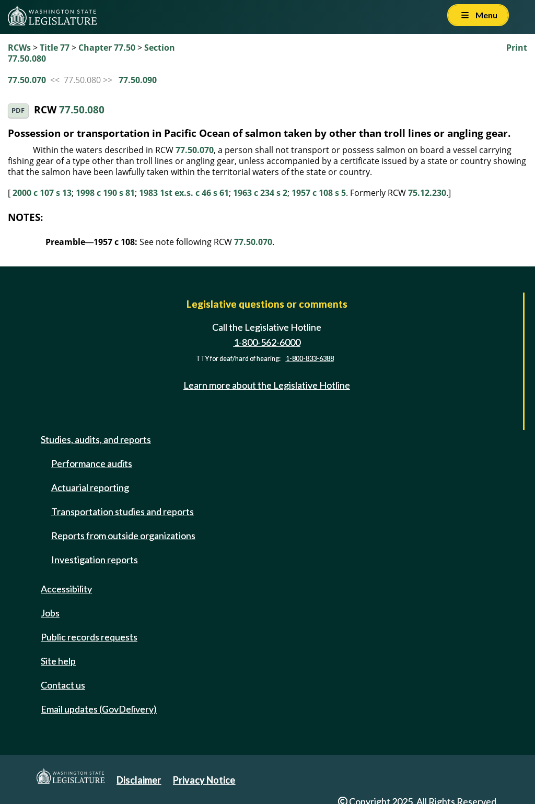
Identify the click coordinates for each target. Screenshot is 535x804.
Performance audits (91, 463)
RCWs (19, 47)
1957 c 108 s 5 (319, 193)
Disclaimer (139, 780)
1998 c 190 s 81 (105, 193)
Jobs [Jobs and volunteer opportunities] (50, 613)
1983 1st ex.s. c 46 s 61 (184, 193)
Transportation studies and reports (122, 511)
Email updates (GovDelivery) (99, 709)
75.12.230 (427, 193)
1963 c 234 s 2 (260, 193)
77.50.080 (81, 109)
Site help (58, 661)
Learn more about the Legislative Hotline (266, 385)
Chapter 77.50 (106, 47)
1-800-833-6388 (310, 359)
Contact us (63, 685)
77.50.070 (27, 80)
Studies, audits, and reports (96, 439)
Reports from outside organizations (123, 535)
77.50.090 (138, 80)
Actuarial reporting (90, 487)
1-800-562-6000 (267, 342)
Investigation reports (94, 559)
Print (516, 47)
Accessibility (66, 589)
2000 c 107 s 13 (42, 193)
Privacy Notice (204, 780)
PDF (18, 110)
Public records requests (89, 637)
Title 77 (54, 47)
